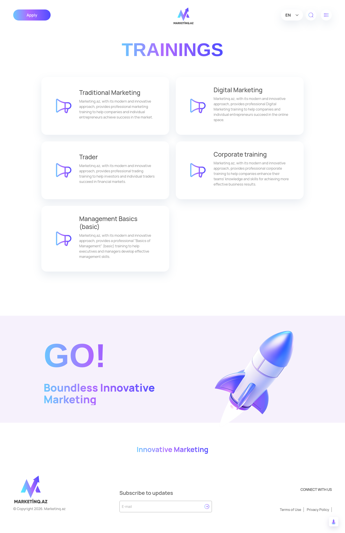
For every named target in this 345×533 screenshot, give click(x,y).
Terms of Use (290, 509)
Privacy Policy (318, 509)
